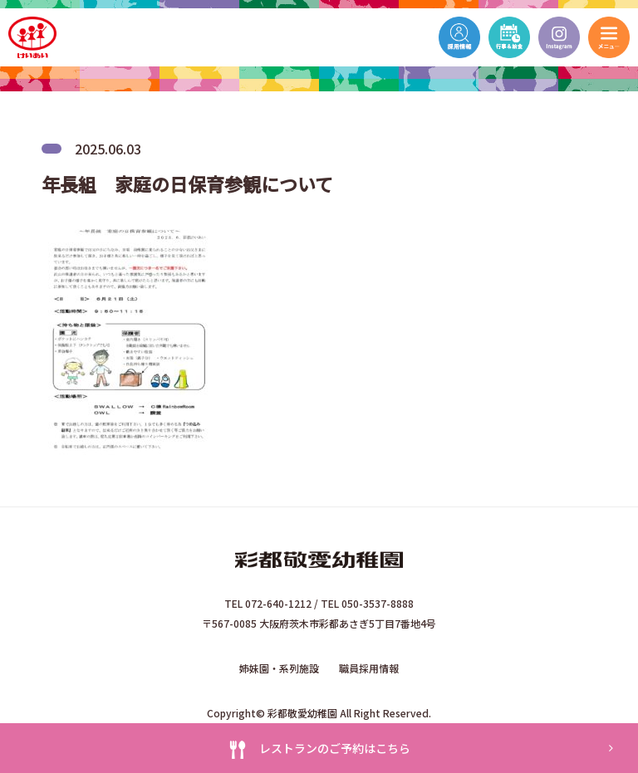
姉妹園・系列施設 (279, 668)
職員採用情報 (369, 668)
